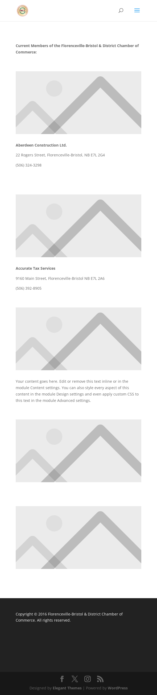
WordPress (118, 687)
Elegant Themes (67, 687)
